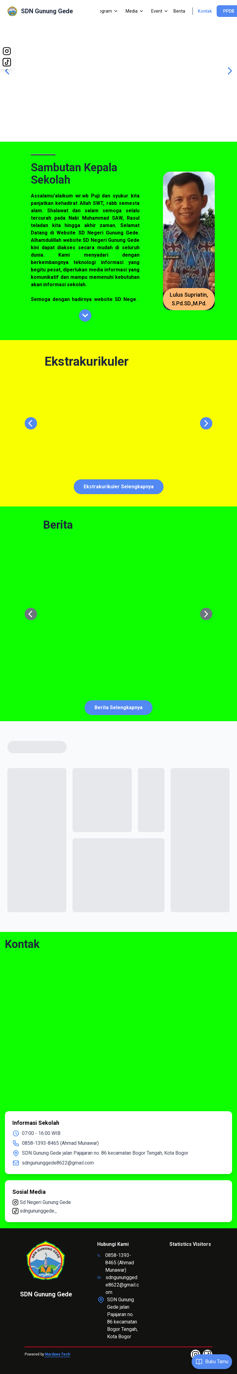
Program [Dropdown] (106, 11)
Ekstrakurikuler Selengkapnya (119, 487)
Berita (179, 11)
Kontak (205, 11)
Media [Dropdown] (135, 11)
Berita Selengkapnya (118, 707)
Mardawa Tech (57, 1354)
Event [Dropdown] (159, 11)
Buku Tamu (211, 1361)
